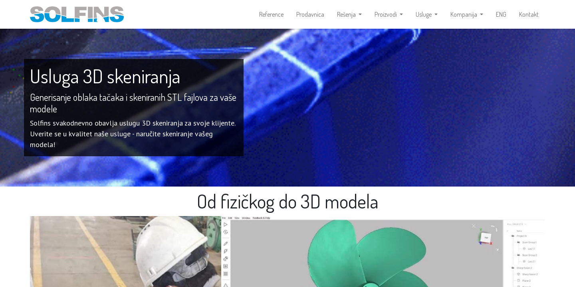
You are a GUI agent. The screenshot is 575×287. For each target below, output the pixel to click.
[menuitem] (271, 14)
